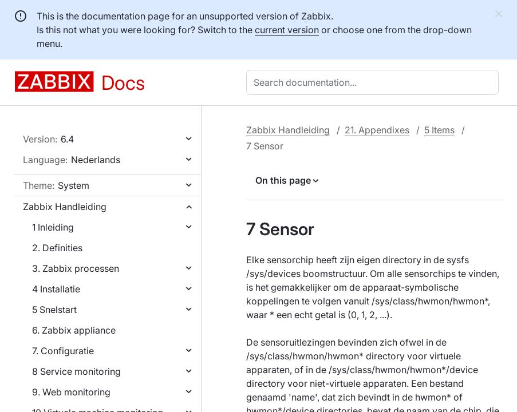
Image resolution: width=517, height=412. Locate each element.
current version (287, 29)
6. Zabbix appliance (74, 330)
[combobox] (374, 82)
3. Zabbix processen (75, 268)
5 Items (439, 130)
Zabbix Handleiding (64, 206)
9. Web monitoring (71, 392)
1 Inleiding (53, 227)
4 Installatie (56, 289)
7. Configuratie (63, 350)
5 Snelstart (54, 309)
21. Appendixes (377, 130)
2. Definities (57, 247)
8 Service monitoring (76, 371)
